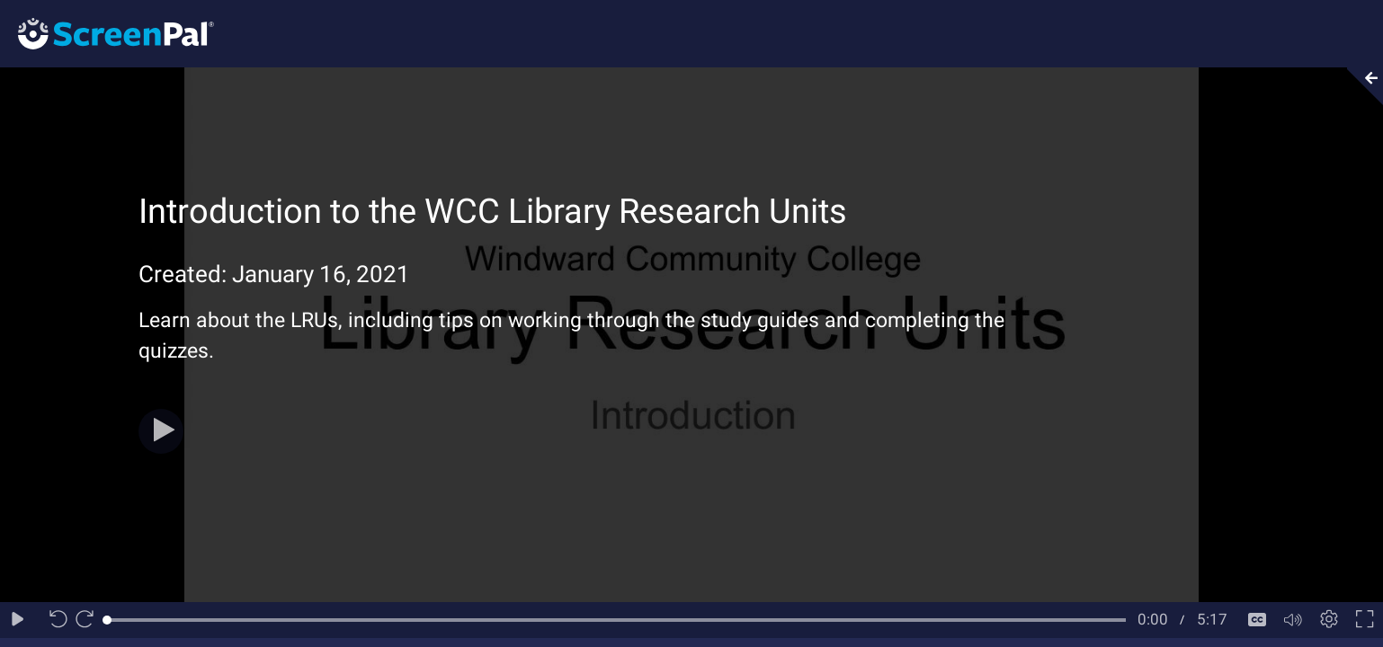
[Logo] (107, 32)
